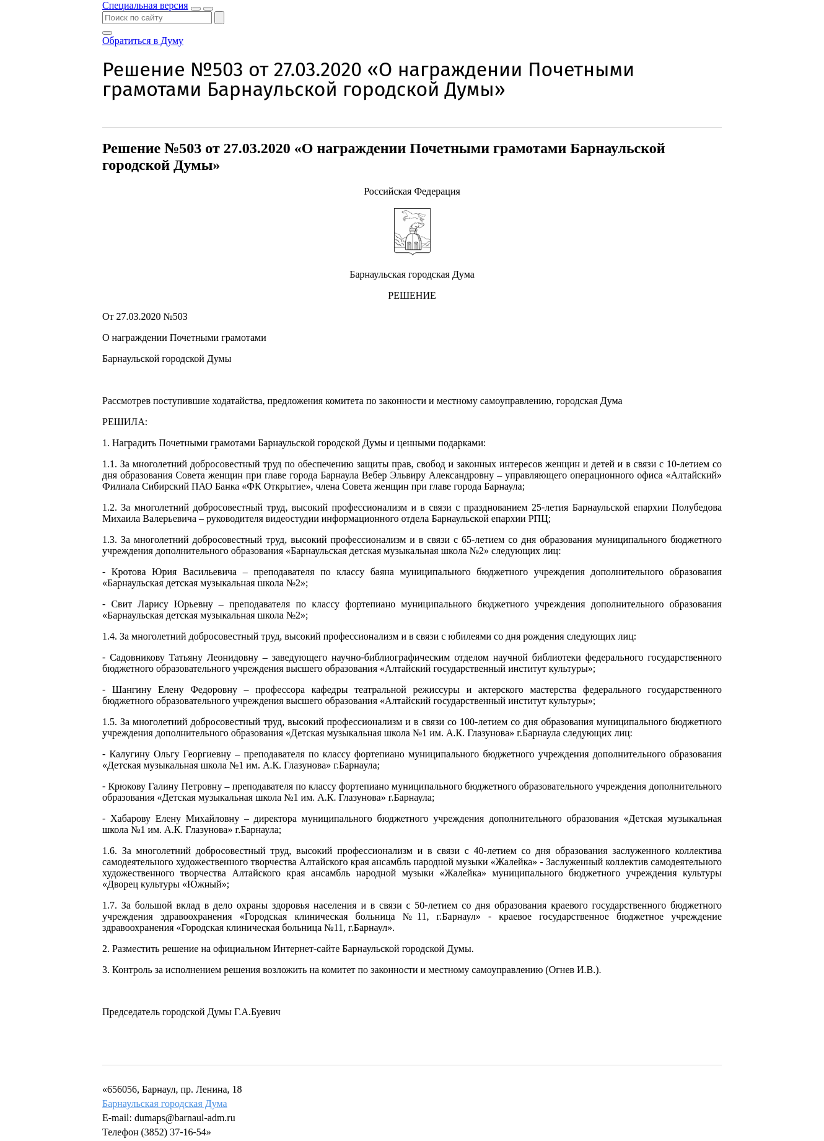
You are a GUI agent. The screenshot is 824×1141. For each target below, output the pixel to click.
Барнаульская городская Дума (164, 1103)
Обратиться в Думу (142, 40)
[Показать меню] (208, 9)
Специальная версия (145, 5)
